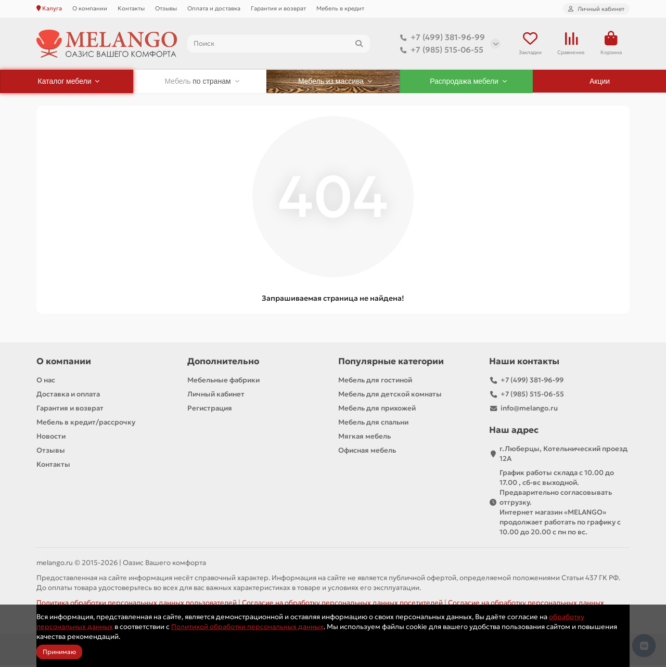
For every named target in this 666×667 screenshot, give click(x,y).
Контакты (131, 8)
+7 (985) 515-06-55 (439, 51)
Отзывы (166, 8)
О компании (89, 8)
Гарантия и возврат (278, 8)
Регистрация (209, 410)
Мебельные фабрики (223, 382)
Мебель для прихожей (377, 410)
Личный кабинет (216, 396)
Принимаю (59, 652)
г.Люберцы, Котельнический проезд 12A (563, 455)
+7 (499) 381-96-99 (440, 38)
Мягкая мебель (364, 438)
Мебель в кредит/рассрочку (85, 424)
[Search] (278, 45)
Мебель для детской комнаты (390, 396)
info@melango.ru (529, 410)
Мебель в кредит (340, 8)
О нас (45, 382)
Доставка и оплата (68, 396)
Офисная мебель (367, 452)
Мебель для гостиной (375, 382)
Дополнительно (223, 363)
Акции (600, 83)
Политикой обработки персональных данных (247, 626)
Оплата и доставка (213, 8)
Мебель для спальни (373, 424)
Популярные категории (391, 363)
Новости (51, 438)
